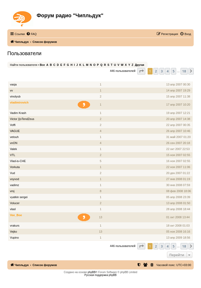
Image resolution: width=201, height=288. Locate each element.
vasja (13, 84)
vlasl (13, 209)
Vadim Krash (18, 112)
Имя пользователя (23, 78)
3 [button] (162, 71)
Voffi (12, 124)
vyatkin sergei (18, 197)
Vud (12, 173)
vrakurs (14, 225)
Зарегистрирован (179, 78)
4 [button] (168, 71)
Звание (86, 78)
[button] (141, 71)
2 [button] (156, 71)
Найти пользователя (23, 64)
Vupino (14, 237)
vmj (12, 191)
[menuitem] (31, 34)
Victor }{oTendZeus (22, 118)
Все (42, 65)
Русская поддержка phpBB (100, 275)
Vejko (13, 231)
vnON (13, 143)
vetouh (14, 137)
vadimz (14, 185)
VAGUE (15, 131)
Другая (139, 65)
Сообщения (101, 78)
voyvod (14, 179)
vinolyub (15, 96)
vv (11, 90)
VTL (12, 155)
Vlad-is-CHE (18, 161)
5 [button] (174, 71)
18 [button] (184, 71)
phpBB (92, 272)
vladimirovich (19, 102)
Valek (13, 149)
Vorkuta (15, 167)
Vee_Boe (16, 215)
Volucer (15, 203)
